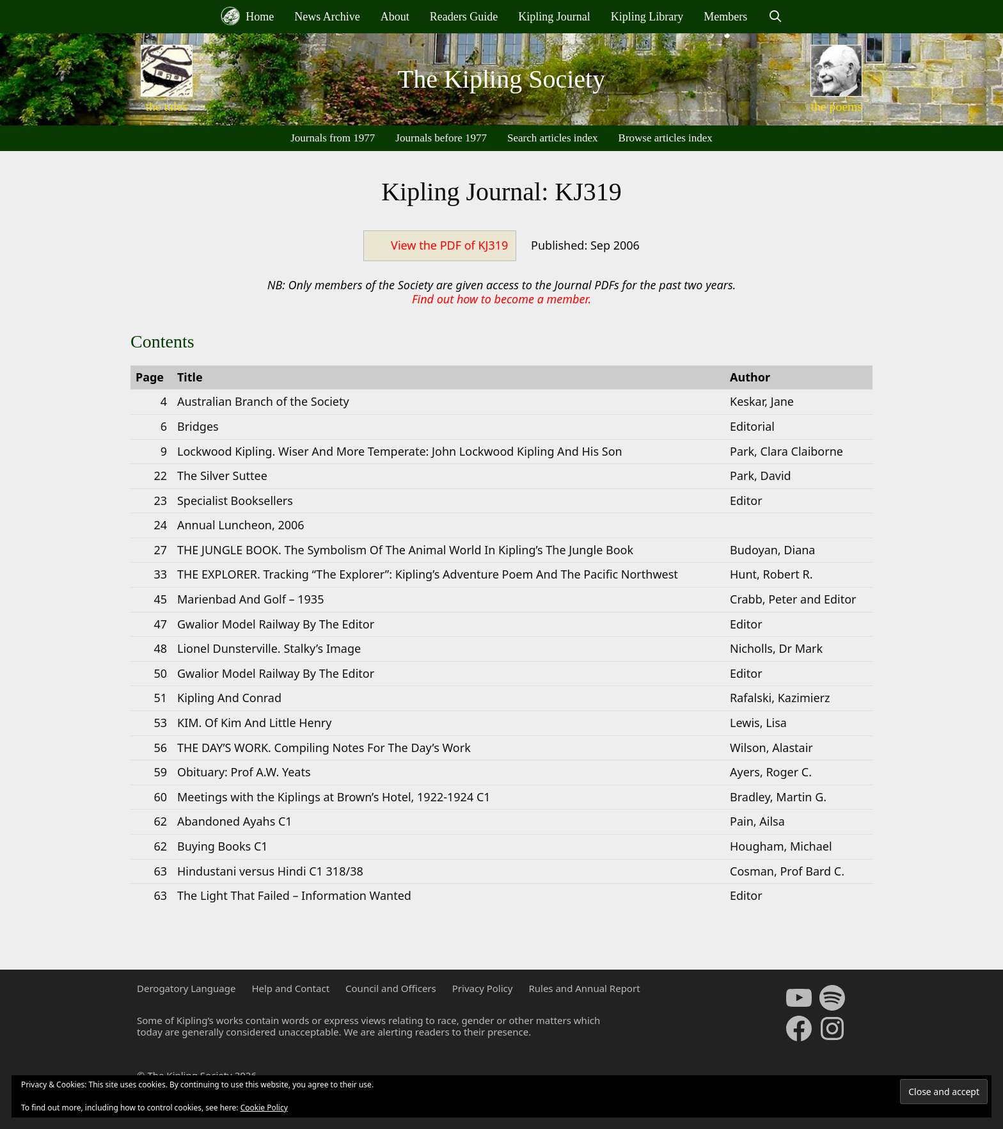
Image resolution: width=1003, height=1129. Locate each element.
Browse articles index (666, 138)
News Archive (326, 16)
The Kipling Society (501, 79)
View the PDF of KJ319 (449, 245)
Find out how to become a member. (501, 299)
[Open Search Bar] (775, 16)
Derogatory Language (186, 988)
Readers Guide (464, 16)
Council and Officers (390, 988)
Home (247, 16)
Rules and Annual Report (584, 988)
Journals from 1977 (332, 138)
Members (725, 16)
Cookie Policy (264, 1107)
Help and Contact (290, 988)
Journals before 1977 (441, 138)
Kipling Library (647, 16)
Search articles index (552, 138)
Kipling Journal (554, 16)
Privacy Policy (482, 988)
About (395, 16)
